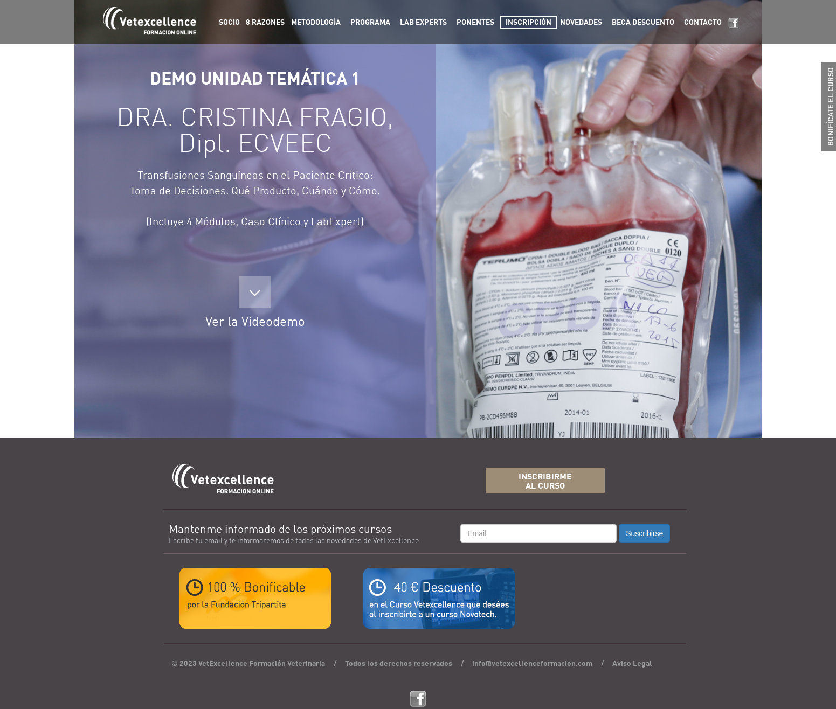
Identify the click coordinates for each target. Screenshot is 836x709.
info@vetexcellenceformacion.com (532, 664)
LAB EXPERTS (423, 22)
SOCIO (229, 22)
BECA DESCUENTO (643, 22)
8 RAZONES (265, 22)
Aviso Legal (632, 664)
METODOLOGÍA (316, 22)
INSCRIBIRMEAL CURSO (545, 482)
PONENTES (475, 22)
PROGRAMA (370, 22)
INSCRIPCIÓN (528, 22)
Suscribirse (644, 533)
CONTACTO (703, 22)
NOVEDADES (581, 22)
